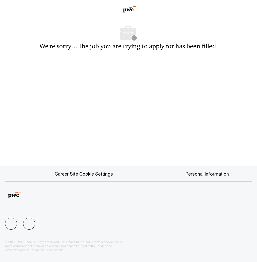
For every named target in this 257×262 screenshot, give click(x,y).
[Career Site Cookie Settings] (84, 173)
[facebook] (11, 224)
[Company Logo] (129, 7)
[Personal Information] (207, 173)
